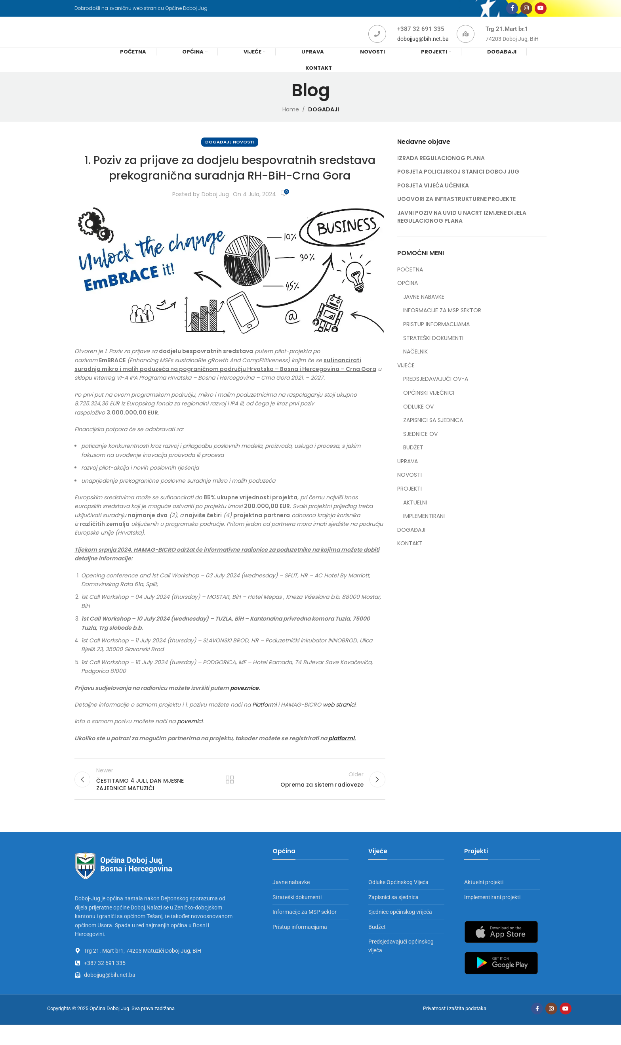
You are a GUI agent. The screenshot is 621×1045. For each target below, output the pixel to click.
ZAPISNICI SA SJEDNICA (433, 434)
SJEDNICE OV (420, 448)
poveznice (244, 702)
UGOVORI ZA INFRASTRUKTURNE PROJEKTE (456, 213)
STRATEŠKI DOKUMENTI (433, 352)
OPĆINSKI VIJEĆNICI (428, 407)
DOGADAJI (323, 123)
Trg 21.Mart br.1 (507, 38)
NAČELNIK (415, 365)
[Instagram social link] (526, 11)
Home (290, 123)
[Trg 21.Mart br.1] (465, 43)
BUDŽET (413, 461)
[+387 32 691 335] (377, 43)
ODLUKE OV (418, 420)
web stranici (339, 718)
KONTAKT (410, 557)
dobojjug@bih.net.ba (423, 48)
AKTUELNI (415, 516)
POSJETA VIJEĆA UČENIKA (433, 199)
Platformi (264, 718)
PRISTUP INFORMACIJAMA (436, 338)
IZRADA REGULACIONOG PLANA (441, 172)
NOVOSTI (243, 156)
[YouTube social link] (541, 11)
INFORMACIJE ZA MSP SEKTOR (442, 324)
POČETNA (410, 283)
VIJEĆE (406, 379)
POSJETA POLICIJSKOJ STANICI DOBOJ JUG (458, 185)
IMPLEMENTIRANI (424, 530)
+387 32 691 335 (420, 38)
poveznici (189, 735)
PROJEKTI (409, 502)
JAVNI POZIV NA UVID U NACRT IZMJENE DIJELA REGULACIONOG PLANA (461, 231)
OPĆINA (407, 297)
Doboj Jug (215, 208)
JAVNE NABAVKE (423, 311)
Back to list (229, 796)
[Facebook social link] (512, 11)
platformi (341, 752)
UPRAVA (407, 475)
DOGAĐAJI (411, 544)
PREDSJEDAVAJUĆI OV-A (435, 393)
